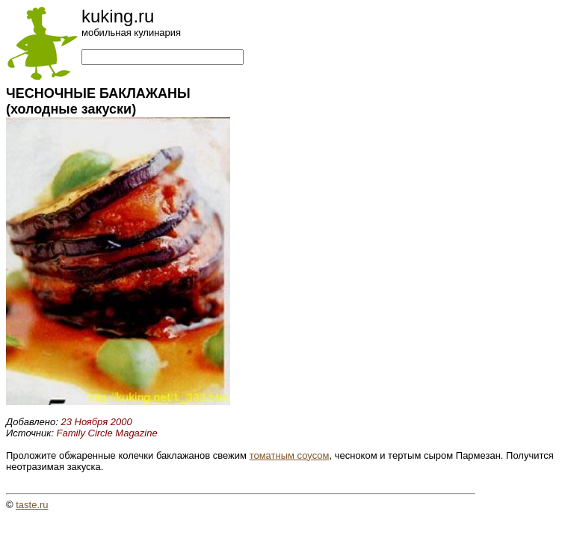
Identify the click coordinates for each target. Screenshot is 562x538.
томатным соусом (290, 455)
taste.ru (32, 504)
